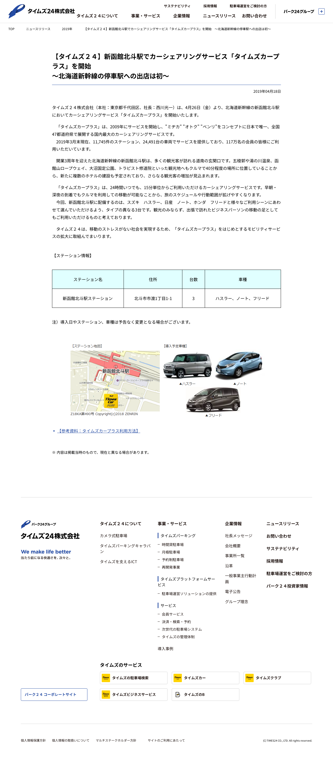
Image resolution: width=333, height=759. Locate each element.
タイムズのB (189, 694)
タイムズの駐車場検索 (125, 678)
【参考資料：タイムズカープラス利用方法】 (98, 431)
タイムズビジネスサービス (129, 694)
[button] (125, 523)
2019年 (67, 28)
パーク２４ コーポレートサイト (50, 694)
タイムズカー (190, 678)
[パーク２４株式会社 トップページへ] (38, 526)
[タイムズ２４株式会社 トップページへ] (41, 16)
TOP (11, 28)
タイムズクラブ (263, 678)
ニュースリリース (38, 28)
